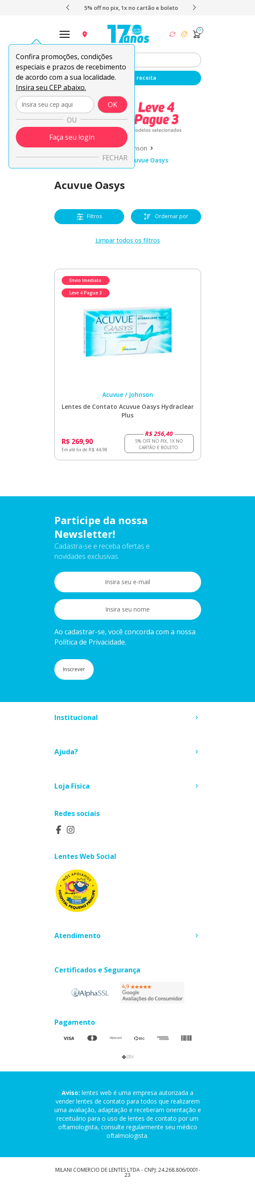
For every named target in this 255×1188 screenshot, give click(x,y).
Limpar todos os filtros (127, 240)
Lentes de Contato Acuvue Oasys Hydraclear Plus (128, 410)
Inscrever (74, 669)
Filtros (89, 216)
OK (112, 104)
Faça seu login (72, 137)
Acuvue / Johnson (127, 394)
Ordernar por (165, 217)
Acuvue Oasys (148, 160)
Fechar (115, 157)
